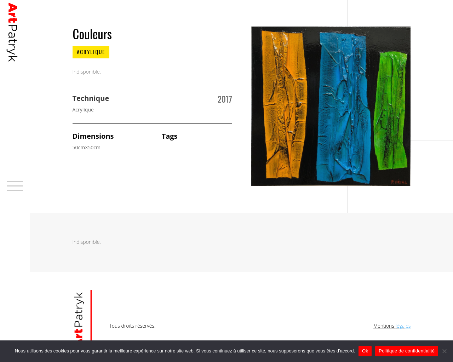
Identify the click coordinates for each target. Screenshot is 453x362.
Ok (365, 351)
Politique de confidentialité (407, 351)
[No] (444, 351)
